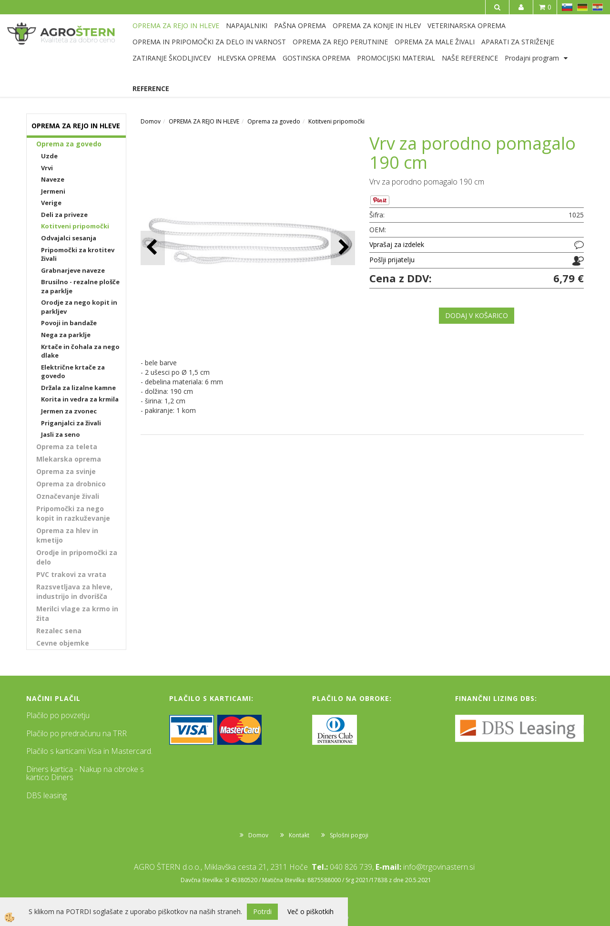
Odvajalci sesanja (68, 238)
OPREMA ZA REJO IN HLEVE (175, 25)
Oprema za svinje (66, 471)
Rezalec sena (58, 630)
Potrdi (262, 911)
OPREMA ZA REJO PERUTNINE (340, 41)
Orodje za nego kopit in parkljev (79, 307)
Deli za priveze (64, 214)
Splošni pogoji (349, 835)
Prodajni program (532, 57)
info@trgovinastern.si (439, 867)
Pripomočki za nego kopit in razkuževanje (73, 513)
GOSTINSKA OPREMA (316, 57)
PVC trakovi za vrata (71, 574)
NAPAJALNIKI (246, 25)
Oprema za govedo (69, 143)
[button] (343, 248)
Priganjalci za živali (71, 423)
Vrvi (47, 168)
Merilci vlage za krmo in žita (77, 613)
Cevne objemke (62, 643)
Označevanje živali (67, 496)
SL (567, 7)
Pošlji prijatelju (392, 259)
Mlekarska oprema (68, 458)
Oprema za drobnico (71, 483)
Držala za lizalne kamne (78, 387)
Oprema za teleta (66, 446)
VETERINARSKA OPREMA (466, 25)
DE (582, 7)
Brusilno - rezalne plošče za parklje (80, 286)
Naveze (52, 179)
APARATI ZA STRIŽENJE (517, 41)
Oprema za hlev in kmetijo (67, 535)
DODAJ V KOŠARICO (476, 315)
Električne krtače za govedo (73, 372)
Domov (151, 121)
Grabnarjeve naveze (73, 270)
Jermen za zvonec (69, 411)
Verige (51, 202)
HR (597, 7)
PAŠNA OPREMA (300, 25)
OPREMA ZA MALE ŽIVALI (435, 41)
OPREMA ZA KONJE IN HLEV (377, 25)
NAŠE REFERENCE (470, 57)
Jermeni (53, 191)
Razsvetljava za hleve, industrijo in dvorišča (74, 591)
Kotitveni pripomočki (75, 226)
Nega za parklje (66, 334)
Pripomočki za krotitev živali (77, 254)
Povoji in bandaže (69, 323)
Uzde (49, 156)
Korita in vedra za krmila (80, 399)
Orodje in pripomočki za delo (76, 557)
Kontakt (299, 835)
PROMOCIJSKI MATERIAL (396, 57)
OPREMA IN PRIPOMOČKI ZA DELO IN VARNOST (209, 41)
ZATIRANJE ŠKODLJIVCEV (171, 57)
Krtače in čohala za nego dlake (80, 351)
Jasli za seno (60, 434)
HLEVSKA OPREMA (246, 57)
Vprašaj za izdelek (396, 244)
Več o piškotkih (310, 911)
